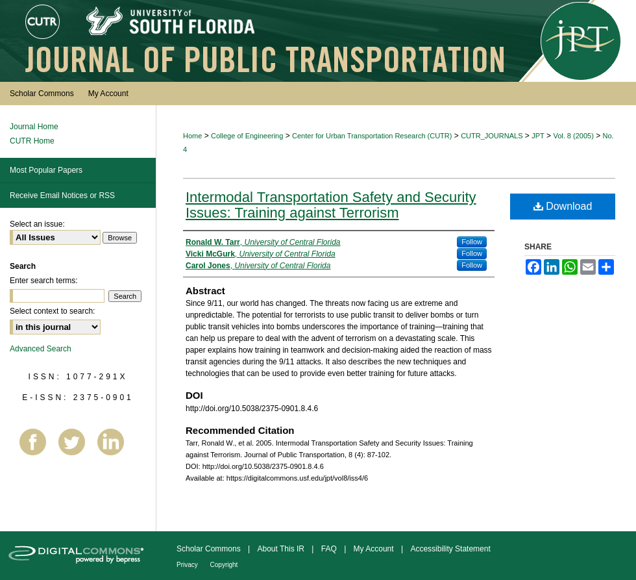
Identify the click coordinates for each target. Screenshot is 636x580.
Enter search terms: (44, 280)
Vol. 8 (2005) (573, 136)
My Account (375, 548)
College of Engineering (247, 136)
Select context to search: (52, 311)
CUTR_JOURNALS (491, 136)
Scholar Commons (210, 548)
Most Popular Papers (46, 170)
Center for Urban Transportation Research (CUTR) (372, 136)
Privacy (188, 564)
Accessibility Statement (450, 548)
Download (563, 206)
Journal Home (34, 126)
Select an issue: (37, 224)
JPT (538, 136)
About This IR (282, 548)
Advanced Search (40, 348)
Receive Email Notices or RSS (62, 195)
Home (192, 136)
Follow (471, 242)
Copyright (224, 564)
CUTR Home (32, 140)
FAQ (330, 548)
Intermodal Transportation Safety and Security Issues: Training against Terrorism (331, 205)
